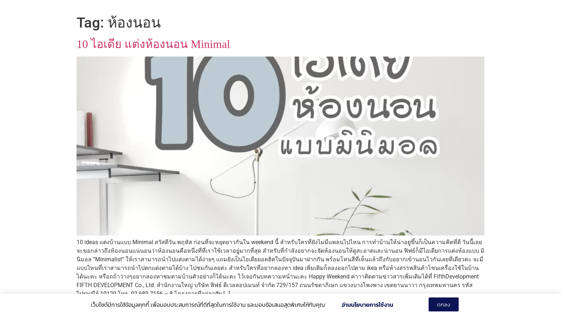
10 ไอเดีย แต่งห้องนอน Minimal (153, 44)
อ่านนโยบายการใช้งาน (367, 304)
